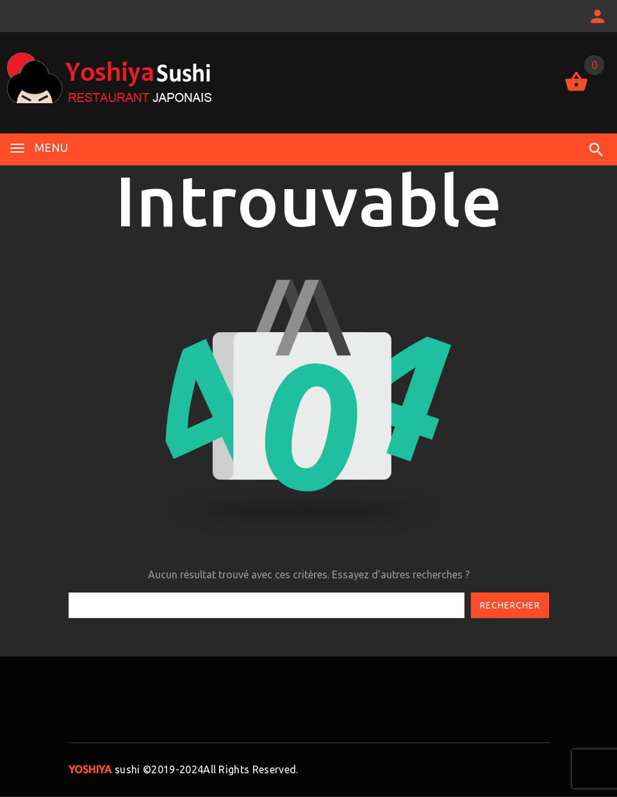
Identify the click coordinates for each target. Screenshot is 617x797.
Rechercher (510, 605)
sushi (104, 769)
